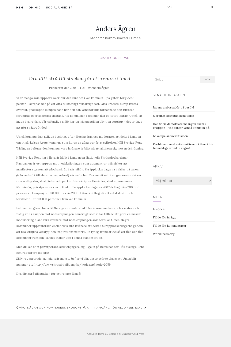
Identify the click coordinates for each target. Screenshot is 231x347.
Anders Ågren (116, 29)
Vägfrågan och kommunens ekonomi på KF (53, 307)
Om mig (35, 7)
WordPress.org (164, 234)
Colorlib (113, 333)
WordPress (137, 333)
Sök (207, 79)
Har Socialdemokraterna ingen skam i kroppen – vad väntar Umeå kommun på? (182, 126)
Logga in (159, 209)
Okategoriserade (116, 58)
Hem (19, 7)
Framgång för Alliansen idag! (120, 307)
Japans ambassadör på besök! (173, 107)
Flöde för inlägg (164, 217)
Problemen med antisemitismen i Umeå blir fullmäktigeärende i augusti (183, 146)
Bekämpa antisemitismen (170, 136)
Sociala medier (59, 7)
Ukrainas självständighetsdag (173, 116)
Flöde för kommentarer (169, 226)
